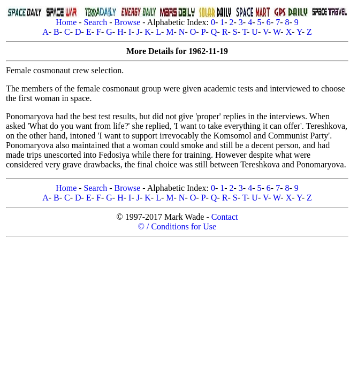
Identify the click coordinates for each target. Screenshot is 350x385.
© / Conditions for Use (177, 226)
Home (66, 22)
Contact (224, 216)
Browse (127, 22)
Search (96, 22)
